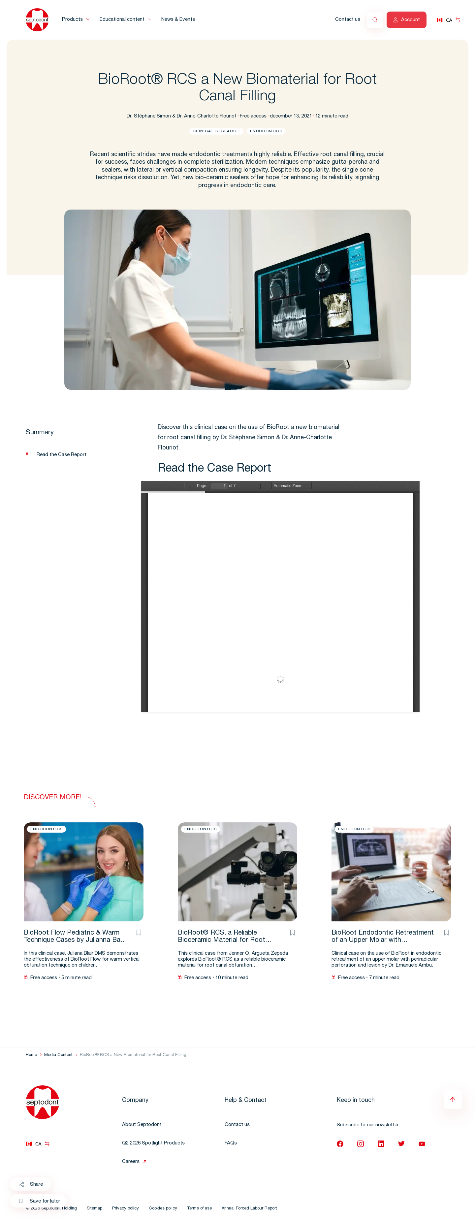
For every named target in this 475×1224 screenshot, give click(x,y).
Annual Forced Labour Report (249, 1209)
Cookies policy (163, 1209)
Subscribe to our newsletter (368, 1125)
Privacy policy (125, 1209)
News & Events (178, 19)
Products (72, 19)
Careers (131, 1161)
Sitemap (94, 1209)
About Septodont (142, 1124)
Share (30, 1184)
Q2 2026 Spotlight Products (153, 1143)
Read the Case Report (61, 454)
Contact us (347, 19)
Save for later (39, 1201)
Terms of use (199, 1209)
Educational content (122, 19)
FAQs (231, 1143)
